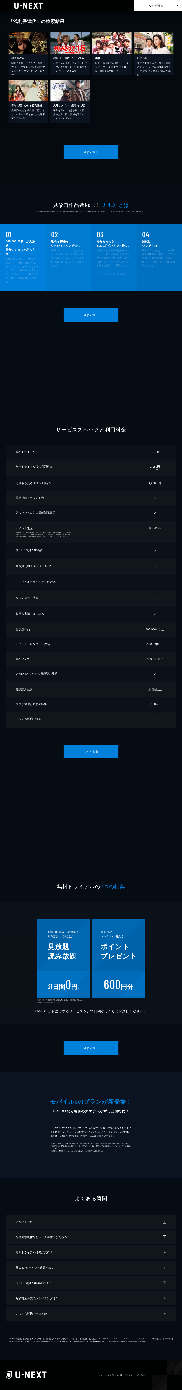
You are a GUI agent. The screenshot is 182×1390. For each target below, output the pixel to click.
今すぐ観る (156, 5)
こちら (57, 536)
